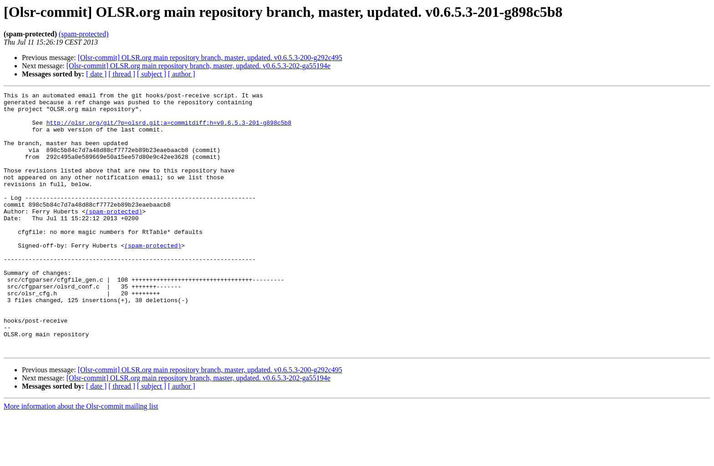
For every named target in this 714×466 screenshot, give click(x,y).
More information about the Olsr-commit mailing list (81, 458)
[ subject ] (151, 74)
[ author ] (181, 74)
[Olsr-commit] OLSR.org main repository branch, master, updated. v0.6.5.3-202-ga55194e (198, 66)
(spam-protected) (83, 34)
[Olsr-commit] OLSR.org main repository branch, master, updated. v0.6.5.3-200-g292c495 (210, 57)
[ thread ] (121, 74)
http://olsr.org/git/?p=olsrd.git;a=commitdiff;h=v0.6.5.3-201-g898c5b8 (168, 129)
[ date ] (96, 74)
